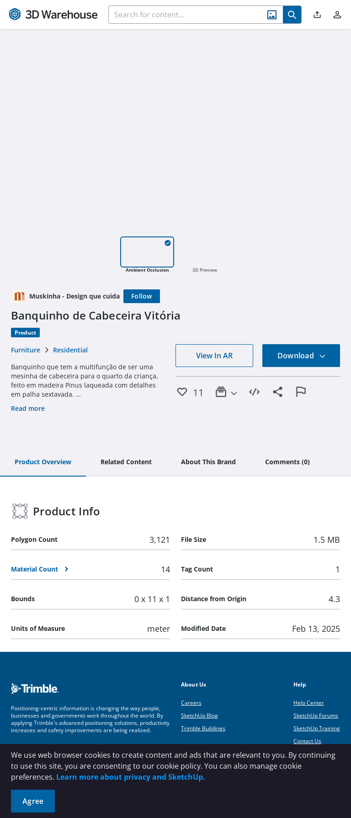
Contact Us (307, 741)
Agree (32, 801)
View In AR (214, 356)
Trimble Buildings (203, 728)
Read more (28, 408)
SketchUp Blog (199, 715)
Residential (70, 350)
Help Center (308, 703)
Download (301, 356)
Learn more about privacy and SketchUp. (130, 777)
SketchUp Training (316, 728)
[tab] (43, 462)
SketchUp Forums (315, 715)
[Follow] (141, 296)
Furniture (25, 350)
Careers (191, 703)
